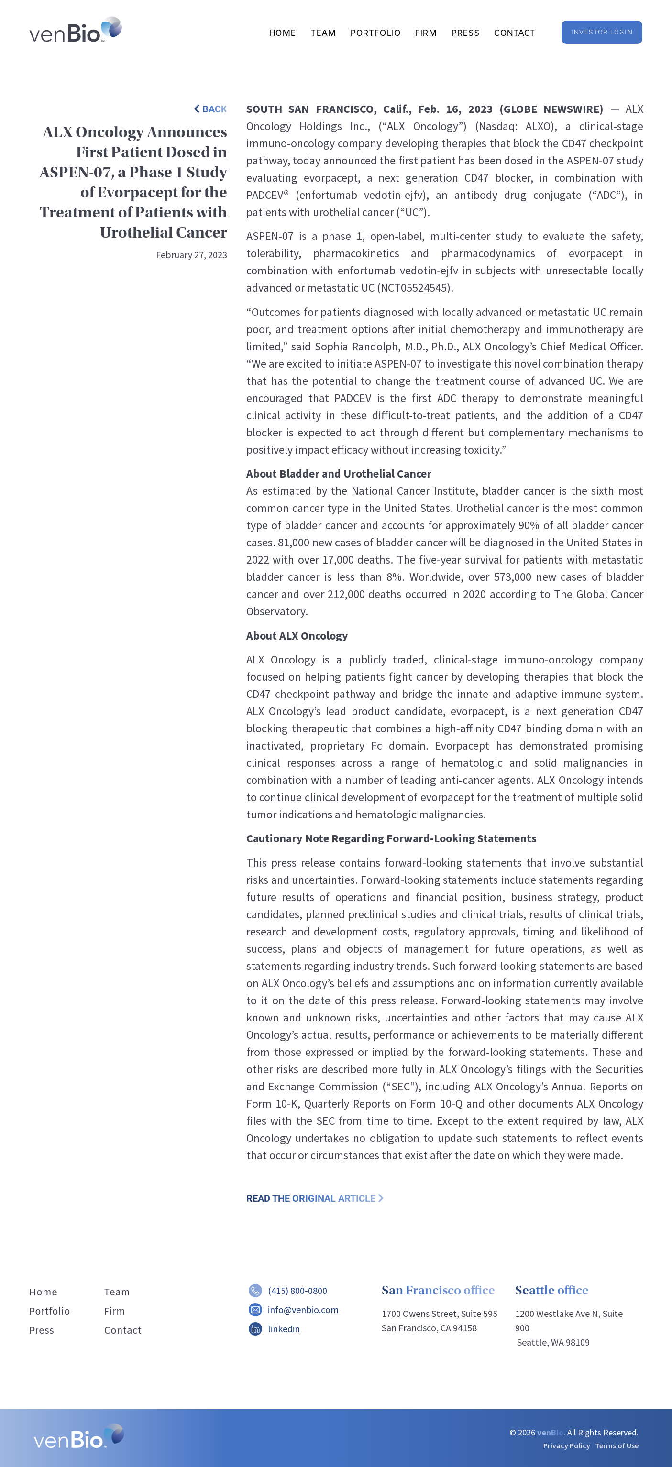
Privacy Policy (566, 1445)
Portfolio (375, 33)
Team (323, 33)
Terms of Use (617, 1445)
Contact (514, 33)
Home (282, 33)
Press (465, 33)
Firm (426, 33)
